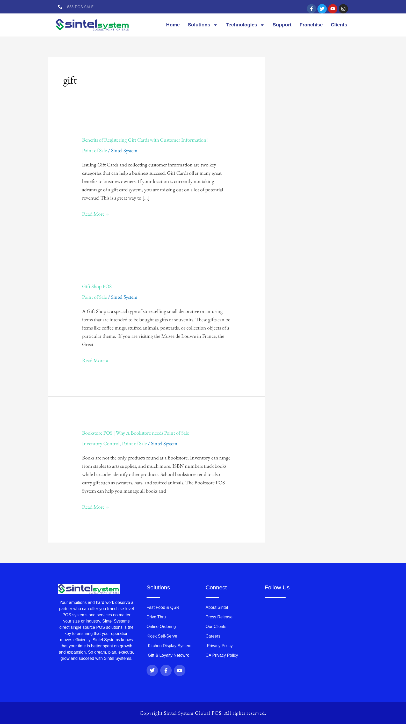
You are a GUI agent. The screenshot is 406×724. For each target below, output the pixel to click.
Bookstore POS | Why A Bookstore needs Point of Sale (135, 432)
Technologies (245, 25)
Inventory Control (101, 443)
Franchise (311, 24)
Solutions (203, 25)
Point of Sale (94, 150)
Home (173, 24)
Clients (339, 24)
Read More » (95, 213)
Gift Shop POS (97, 286)
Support (282, 24)
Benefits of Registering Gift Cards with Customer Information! (145, 139)
